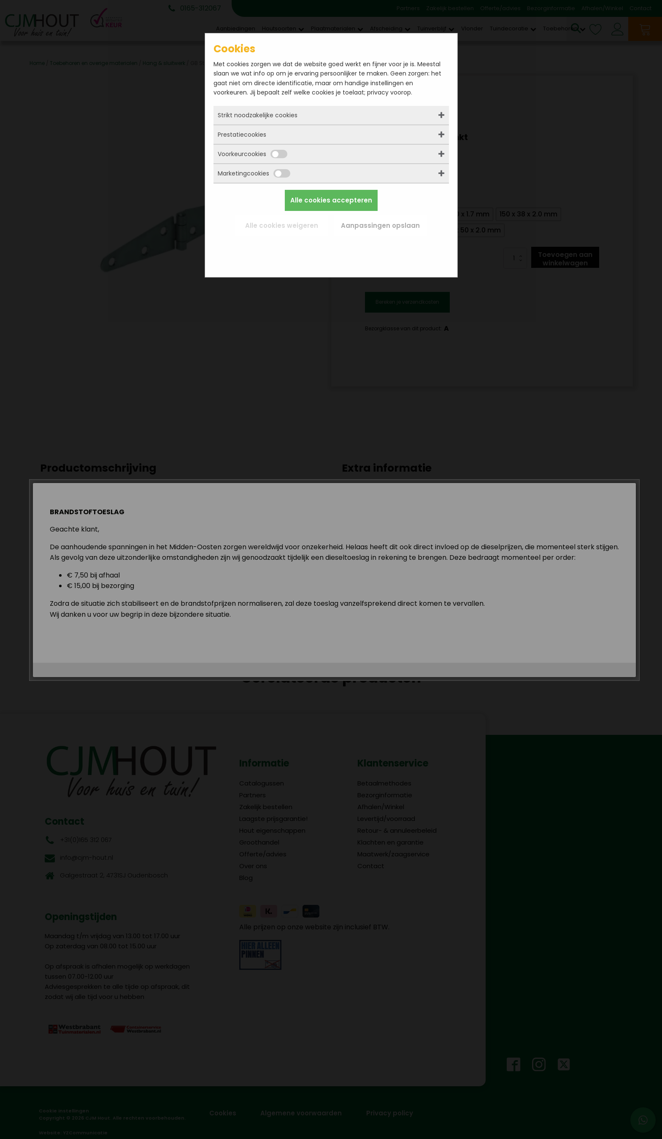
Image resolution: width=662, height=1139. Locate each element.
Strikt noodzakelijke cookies (257, 115)
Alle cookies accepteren (331, 200)
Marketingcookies (254, 173)
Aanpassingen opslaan (380, 225)
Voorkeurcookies (252, 154)
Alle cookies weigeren (281, 225)
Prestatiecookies (242, 134)
